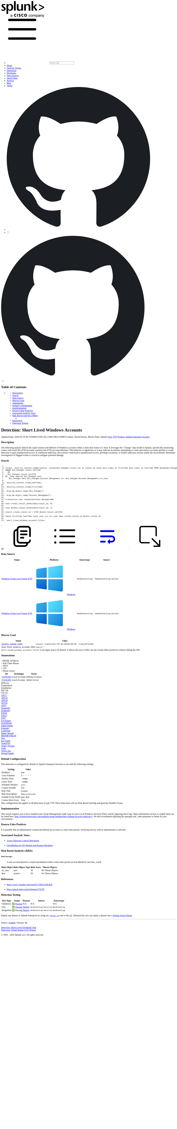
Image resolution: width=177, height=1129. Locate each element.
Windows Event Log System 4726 (17, 625)
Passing (18, 915)
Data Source (17, 398)
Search (15, 395)
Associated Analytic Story (24, 413)
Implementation (19, 408)
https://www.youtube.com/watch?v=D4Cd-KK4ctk (29, 896)
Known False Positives (22, 410)
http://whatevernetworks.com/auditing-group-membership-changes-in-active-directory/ (54, 828)
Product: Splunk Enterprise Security (133, 437)
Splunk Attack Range (122, 927)
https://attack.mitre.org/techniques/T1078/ (25, 900)
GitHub (12, 934)
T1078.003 (6, 688)
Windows (71, 606)
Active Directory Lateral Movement (23, 852)
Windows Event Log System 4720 (17, 590)
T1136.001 (6, 691)
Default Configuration (22, 405)
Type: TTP (112, 437)
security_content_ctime (12, 655)
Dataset (26, 918)
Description (17, 393)
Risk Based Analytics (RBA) (25, 415)
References (17, 420)
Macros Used (18, 400)
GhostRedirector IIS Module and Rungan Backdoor (30, 857)
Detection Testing (20, 423)
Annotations (17, 403)
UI (70, 927)
